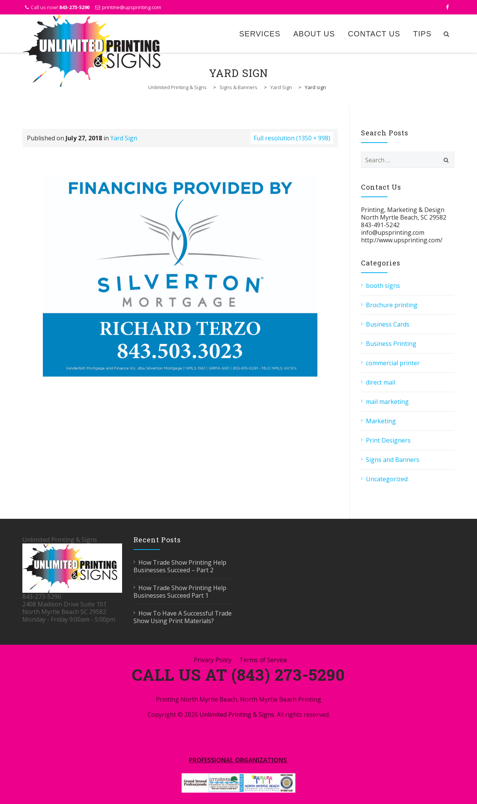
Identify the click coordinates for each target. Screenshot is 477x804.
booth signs (383, 285)
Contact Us (374, 34)
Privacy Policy (213, 660)
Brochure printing (391, 305)
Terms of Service (263, 660)
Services (260, 34)
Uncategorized (387, 479)
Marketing (381, 421)
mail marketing (387, 401)
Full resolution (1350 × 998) (292, 138)
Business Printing (391, 343)
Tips (422, 34)
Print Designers (388, 440)
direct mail (380, 382)
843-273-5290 (74, 7)
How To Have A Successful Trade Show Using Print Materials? (182, 617)
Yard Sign (123, 138)
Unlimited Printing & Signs (236, 714)
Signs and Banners (392, 459)
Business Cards (388, 324)
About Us (314, 34)
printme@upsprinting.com (131, 7)
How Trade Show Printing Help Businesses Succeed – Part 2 (179, 566)
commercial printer (393, 363)
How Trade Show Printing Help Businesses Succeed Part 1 (179, 592)
